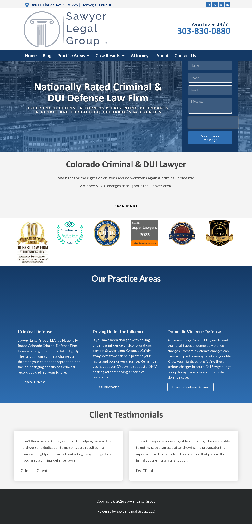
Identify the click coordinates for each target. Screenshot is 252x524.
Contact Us (185, 55)
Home (31, 55)
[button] (208, 4)
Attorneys (140, 55)
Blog (47, 55)
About (162, 55)
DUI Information (108, 387)
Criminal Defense (34, 382)
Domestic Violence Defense (190, 387)
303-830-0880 (203, 31)
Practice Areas (73, 55)
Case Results (110, 55)
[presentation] (213, 122)
